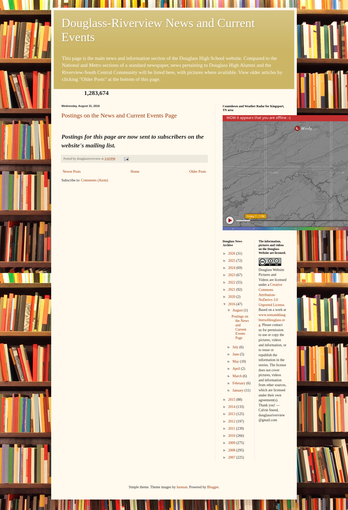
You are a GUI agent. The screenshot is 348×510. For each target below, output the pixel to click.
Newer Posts (72, 171)
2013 (232, 414)
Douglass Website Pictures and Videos (271, 275)
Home (135, 171)
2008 (232, 450)
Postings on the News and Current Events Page (119, 115)
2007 (232, 457)
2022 (232, 282)
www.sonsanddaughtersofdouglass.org (272, 320)
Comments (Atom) (94, 180)
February (239, 383)
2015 (232, 400)
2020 (232, 297)
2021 (232, 289)
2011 (232, 428)
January (238, 390)
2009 (232, 443)
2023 (232, 275)
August (238, 310)
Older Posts (197, 171)
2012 (232, 421)
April (236, 369)
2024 (232, 268)
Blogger (212, 487)
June (236, 354)
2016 (232, 304)
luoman (182, 487)
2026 (232, 253)
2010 (232, 436)
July (235, 347)
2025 (232, 261)
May (236, 361)
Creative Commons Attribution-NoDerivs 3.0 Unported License (271, 295)
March (237, 376)
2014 (232, 407)
